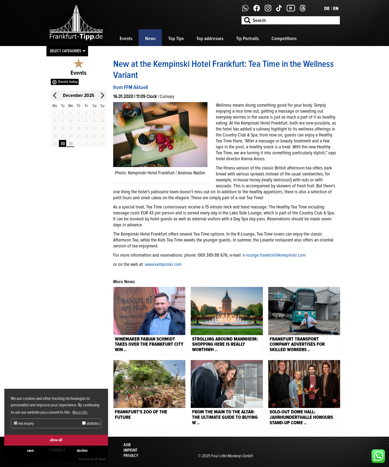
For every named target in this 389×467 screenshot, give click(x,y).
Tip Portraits (247, 38)
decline (82, 450)
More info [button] (80, 412)
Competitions (284, 38)
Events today (68, 81)
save (30, 450)
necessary (24, 423)
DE (327, 8)
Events (126, 38)
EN (335, 8)
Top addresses (209, 38)
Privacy (130, 455)
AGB (127, 445)
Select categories (65, 50)
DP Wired (100, 459)
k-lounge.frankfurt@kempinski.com (274, 255)
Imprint (130, 450)
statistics (91, 423)
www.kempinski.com (163, 264)
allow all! (56, 440)
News (150, 38)
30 (63, 143)
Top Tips (176, 38)
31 (70, 143)
